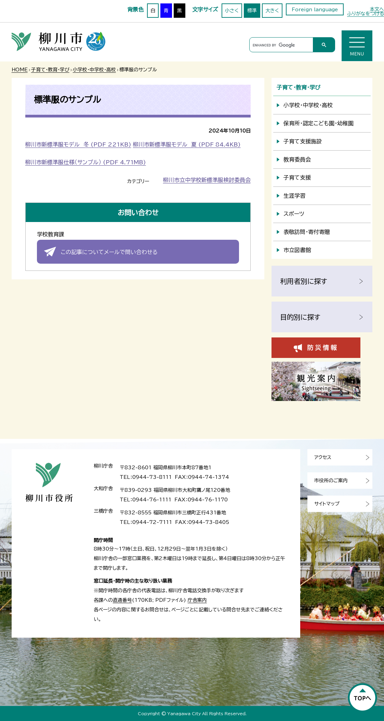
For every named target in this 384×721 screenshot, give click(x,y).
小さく (232, 10)
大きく (272, 10)
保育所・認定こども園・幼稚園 (318, 123)
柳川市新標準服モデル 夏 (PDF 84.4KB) (187, 144)
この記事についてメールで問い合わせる (109, 252)
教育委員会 (297, 159)
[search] (280, 45)
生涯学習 (294, 195)
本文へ (377, 9)
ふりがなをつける (365, 13)
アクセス (322, 457)
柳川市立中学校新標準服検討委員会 (207, 180)
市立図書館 (297, 250)
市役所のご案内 (331, 480)
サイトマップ (327, 503)
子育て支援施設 (302, 141)
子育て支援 (297, 177)
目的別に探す (300, 317)
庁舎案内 (197, 600)
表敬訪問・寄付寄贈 (306, 232)
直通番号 (122, 600)
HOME (20, 69)
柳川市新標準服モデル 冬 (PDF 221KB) (78, 144)
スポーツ (293, 214)
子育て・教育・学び (50, 69)
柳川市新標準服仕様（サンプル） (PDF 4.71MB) (85, 162)
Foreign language (315, 9)
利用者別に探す (303, 281)
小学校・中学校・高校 (94, 69)
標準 (252, 10)
